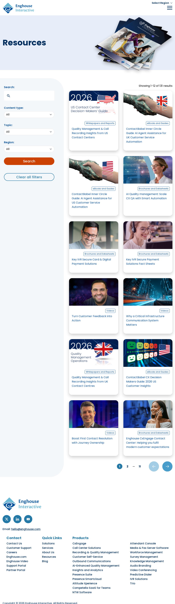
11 (137, 467)
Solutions (49, 544)
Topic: (8, 125)
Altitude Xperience (87, 575)
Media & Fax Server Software (149, 548)
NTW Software (85, 582)
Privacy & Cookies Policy (19, 597)
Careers (13, 551)
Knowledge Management (147, 558)
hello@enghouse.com (26, 531)
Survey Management (144, 555)
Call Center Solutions (89, 548)
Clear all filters (29, 177)
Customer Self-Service (90, 555)
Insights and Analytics (90, 565)
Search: (9, 87)
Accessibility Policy (49, 597)
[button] (162, 3)
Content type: (13, 108)
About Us (49, 551)
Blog (46, 558)
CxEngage (82, 544)
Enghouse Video (18, 558)
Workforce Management (147, 551)
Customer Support (19, 548)
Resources (50, 555)
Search (29, 161)
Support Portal (17, 561)
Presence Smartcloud (89, 572)
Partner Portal (16, 565)
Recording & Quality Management (97, 551)
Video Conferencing (144, 565)
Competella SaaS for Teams (93, 578)
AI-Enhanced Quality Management (97, 561)
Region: (9, 142)
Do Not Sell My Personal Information (88, 597)
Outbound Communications (93, 558)
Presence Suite (85, 568)
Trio (134, 575)
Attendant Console (144, 544)
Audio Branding (141, 561)
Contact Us (15, 544)
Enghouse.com (17, 555)
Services (49, 548)
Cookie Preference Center (131, 597)
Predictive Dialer (142, 568)
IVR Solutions (140, 572)
